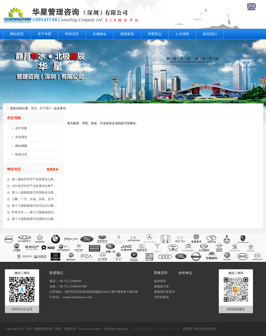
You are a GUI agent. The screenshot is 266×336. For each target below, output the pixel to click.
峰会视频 (17, 145)
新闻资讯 (127, 34)
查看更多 (53, 169)
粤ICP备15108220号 (168, 328)
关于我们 (45, 108)
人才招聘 (182, 34)
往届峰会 (99, 34)
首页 (34, 108)
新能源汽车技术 (164, 291)
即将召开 (72, 34)
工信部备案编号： (143, 328)
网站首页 (17, 34)
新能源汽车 (161, 286)
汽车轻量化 (161, 297)
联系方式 (17, 154)
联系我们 (210, 34)
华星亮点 (155, 34)
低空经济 (160, 281)
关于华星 (44, 34)
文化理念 (17, 137)
